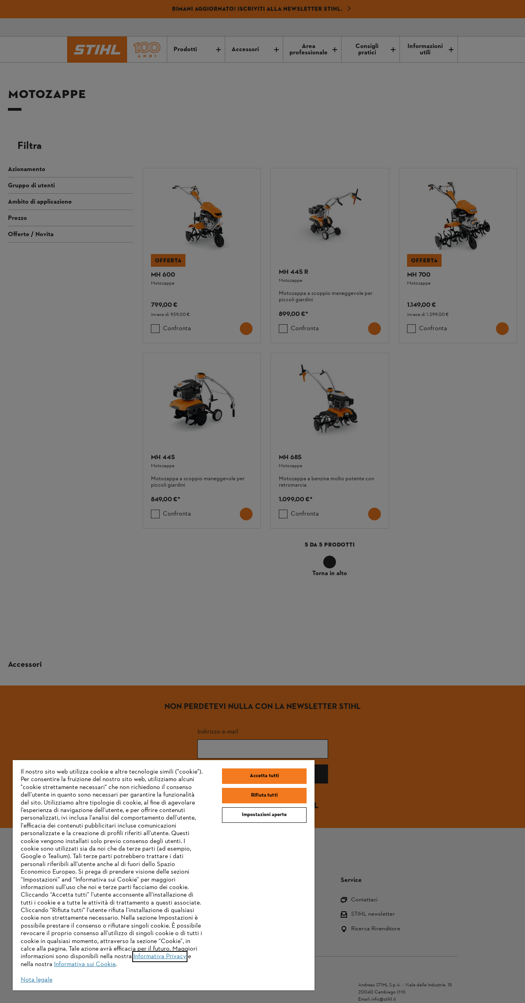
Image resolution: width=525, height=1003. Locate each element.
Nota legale (36, 980)
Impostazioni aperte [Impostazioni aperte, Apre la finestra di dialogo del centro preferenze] (264, 814)
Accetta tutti (264, 776)
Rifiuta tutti (264, 795)
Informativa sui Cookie (85, 964)
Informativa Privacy (159, 956)
